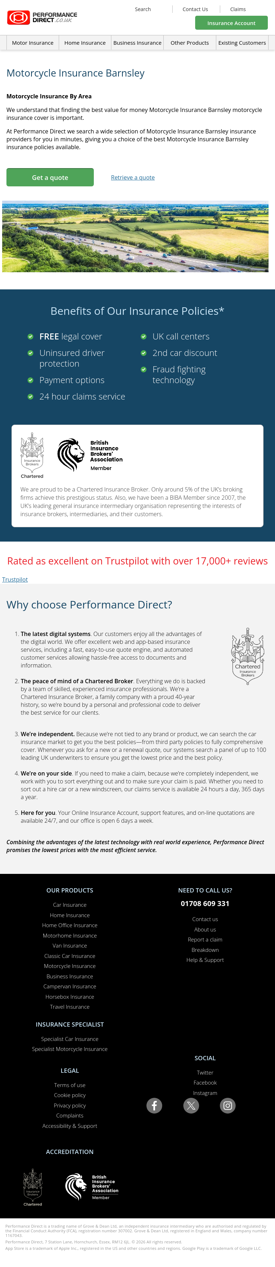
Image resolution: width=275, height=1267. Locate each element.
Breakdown (205, 949)
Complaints (69, 1115)
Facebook (205, 1082)
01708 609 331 (205, 903)
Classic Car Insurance (70, 955)
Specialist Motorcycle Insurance (69, 1048)
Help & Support (205, 959)
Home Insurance (70, 915)
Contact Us (195, 9)
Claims (238, 9)
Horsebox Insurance (69, 996)
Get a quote (50, 177)
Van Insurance (70, 945)
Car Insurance (69, 904)
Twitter (205, 1072)
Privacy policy (70, 1105)
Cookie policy (70, 1095)
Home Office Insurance (70, 925)
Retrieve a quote (133, 177)
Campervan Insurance (69, 986)
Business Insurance (137, 42)
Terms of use (69, 1085)
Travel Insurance (70, 1006)
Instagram (205, 1092)
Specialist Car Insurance (69, 1038)
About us (205, 929)
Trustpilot (15, 579)
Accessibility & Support (70, 1125)
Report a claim (205, 939)
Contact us (205, 919)
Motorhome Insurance (70, 935)
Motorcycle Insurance (70, 965)
